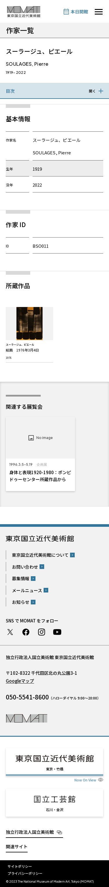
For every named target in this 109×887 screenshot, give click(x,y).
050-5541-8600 (27, 697)
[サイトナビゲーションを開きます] (99, 12)
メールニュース (27, 590)
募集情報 (20, 578)
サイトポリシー (20, 866)
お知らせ (20, 602)
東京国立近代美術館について (40, 555)
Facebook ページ (26, 632)
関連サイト (17, 846)
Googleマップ (20, 681)
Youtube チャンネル (57, 632)
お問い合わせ (25, 567)
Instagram (41, 632)
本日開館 (79, 11)
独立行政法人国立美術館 (30, 832)
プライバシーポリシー (25, 873)
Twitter (10, 632)
